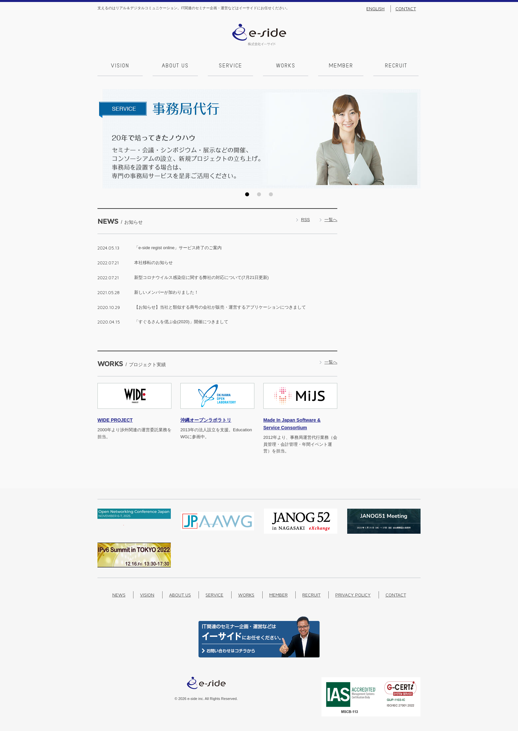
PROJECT (115, 420)
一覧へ (330, 219)
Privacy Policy (353, 594)
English (375, 8)
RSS (305, 219)
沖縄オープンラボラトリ (205, 420)
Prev (104, 138)
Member (341, 66)
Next (413, 138)
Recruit (396, 66)
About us (175, 66)
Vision (120, 66)
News (119, 594)
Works (285, 66)
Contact (405, 8)
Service (230, 66)
